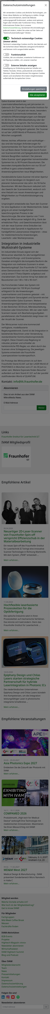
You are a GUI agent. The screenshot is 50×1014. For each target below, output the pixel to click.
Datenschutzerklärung (12, 28)
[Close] (46, 5)
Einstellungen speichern (33, 89)
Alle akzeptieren (37, 95)
